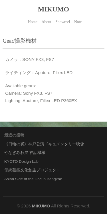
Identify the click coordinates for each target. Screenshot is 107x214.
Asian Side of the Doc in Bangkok (33, 179)
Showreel (62, 22)
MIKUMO (53, 9)
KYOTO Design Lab (21, 161)
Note (78, 22)
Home (32, 22)
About (46, 22)
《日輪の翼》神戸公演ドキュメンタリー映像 (44, 144)
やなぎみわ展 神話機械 (24, 152)
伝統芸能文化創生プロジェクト (32, 170)
